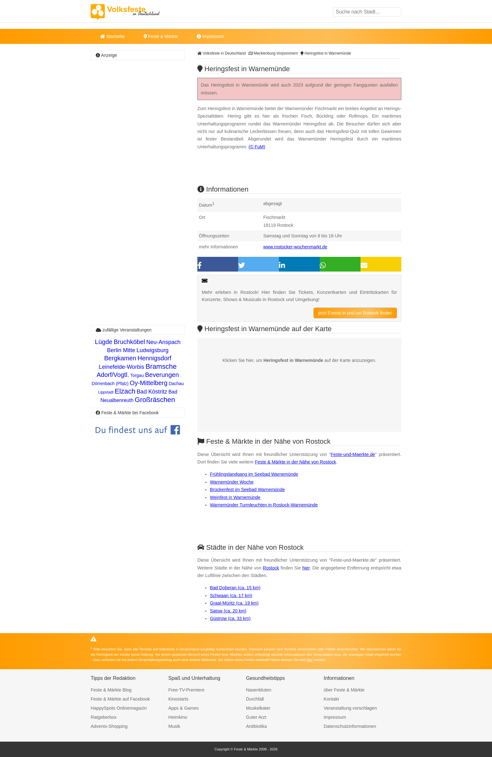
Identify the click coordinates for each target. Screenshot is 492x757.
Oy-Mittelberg (149, 382)
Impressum (210, 36)
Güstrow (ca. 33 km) (230, 618)
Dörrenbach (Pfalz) (110, 383)
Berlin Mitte (121, 350)
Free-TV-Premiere (186, 689)
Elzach (125, 391)
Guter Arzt (256, 717)
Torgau (137, 375)
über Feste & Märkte (344, 689)
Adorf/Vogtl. (113, 374)
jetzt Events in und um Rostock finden (355, 312)
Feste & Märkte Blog (111, 689)
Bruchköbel (129, 341)
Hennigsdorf (154, 358)
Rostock (271, 567)
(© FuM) (257, 146)
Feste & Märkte (161, 36)
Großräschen (155, 400)
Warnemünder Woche (232, 481)
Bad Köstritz (152, 392)
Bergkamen (120, 358)
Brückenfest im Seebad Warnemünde (247, 489)
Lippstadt (106, 392)
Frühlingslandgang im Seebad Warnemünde (254, 474)
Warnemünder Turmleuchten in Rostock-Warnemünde (264, 504)
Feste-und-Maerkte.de (353, 454)
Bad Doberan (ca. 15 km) (235, 587)
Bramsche (161, 366)
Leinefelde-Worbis (121, 367)
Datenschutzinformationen (350, 726)
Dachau (176, 383)
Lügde (104, 341)
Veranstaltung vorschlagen (350, 708)
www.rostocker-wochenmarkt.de (295, 246)
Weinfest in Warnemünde (235, 497)
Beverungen (162, 374)
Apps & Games (183, 708)
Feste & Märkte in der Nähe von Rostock (295, 461)
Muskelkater (258, 708)
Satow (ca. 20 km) (228, 610)
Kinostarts (178, 698)
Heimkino (177, 717)
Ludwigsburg (152, 350)
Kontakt (331, 698)
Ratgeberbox (103, 717)
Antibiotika (256, 726)
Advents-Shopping (109, 726)
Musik (174, 726)
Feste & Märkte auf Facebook (120, 698)
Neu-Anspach (163, 342)
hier (306, 567)
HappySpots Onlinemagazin (119, 708)
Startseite (112, 36)
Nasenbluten (258, 689)
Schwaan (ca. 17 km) (231, 595)
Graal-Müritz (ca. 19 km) (234, 603)
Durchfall (255, 698)
